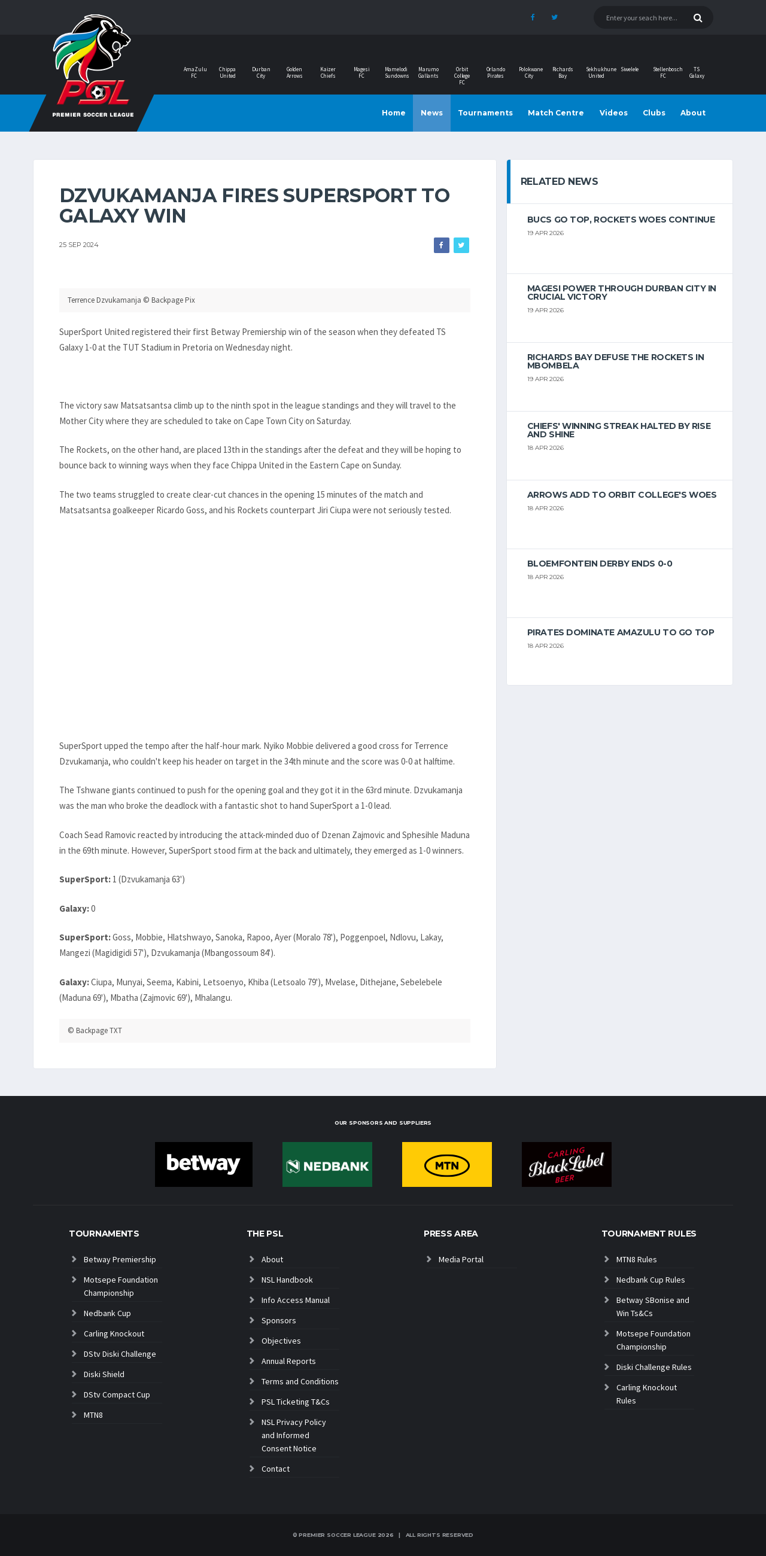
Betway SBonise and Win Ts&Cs (652, 1307)
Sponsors (279, 1320)
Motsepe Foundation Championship (121, 1286)
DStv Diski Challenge (120, 1353)
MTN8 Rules (636, 1259)
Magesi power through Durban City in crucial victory (621, 292)
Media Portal (461, 1259)
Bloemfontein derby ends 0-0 (600, 563)
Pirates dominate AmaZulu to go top (621, 632)
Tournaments (485, 112)
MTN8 (93, 1414)
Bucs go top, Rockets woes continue (621, 219)
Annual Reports (289, 1361)
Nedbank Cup (107, 1313)
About (693, 112)
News (432, 112)
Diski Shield (104, 1374)
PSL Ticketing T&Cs (296, 1401)
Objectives (281, 1340)
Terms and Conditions (300, 1381)
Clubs (654, 112)
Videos (614, 112)
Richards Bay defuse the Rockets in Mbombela (615, 361)
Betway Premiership (120, 1259)
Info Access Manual (296, 1300)
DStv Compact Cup (117, 1394)
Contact (276, 1468)
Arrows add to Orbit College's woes (622, 494)
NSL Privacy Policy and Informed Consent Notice (294, 1435)
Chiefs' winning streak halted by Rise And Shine (618, 430)
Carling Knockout (114, 1333)
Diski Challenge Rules (654, 1367)
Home (394, 112)
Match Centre (556, 112)
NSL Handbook (287, 1279)
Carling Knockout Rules (646, 1394)
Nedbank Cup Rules (650, 1279)
